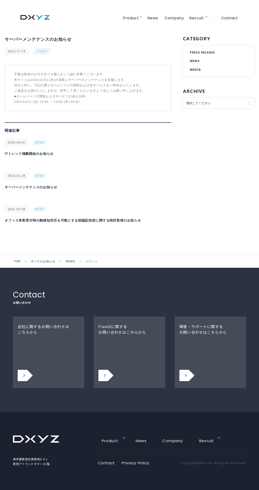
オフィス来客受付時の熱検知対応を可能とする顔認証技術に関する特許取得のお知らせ (82, 220)
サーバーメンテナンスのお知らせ (35, 187)
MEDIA (195, 69)
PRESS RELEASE (202, 52)
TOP (17, 261)
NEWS (42, 51)
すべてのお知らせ (43, 261)
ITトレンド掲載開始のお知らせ (33, 154)
